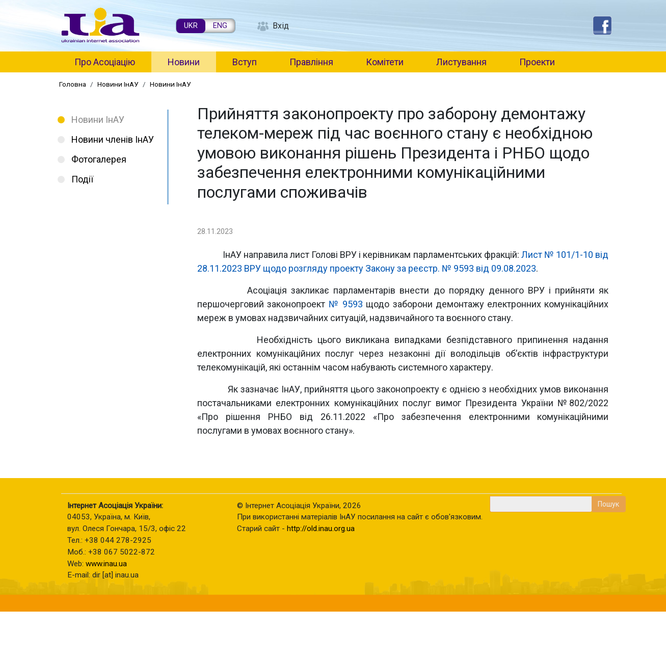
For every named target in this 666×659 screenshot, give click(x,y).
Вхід (281, 26)
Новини (184, 62)
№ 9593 (346, 304)
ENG (220, 25)
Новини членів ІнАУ (112, 139)
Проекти (537, 62)
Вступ (244, 62)
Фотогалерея (98, 159)
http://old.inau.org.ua (321, 528)
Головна (72, 84)
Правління (311, 62)
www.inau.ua (106, 563)
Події (82, 179)
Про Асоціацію (104, 62)
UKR (191, 25)
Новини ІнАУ (118, 84)
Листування (461, 62)
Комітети (385, 62)
